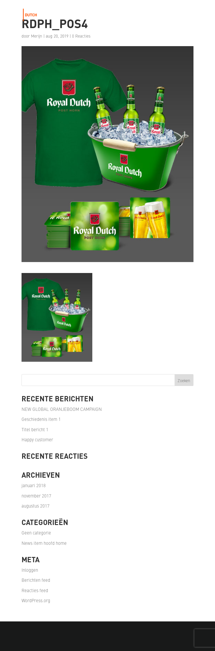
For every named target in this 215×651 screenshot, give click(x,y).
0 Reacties (81, 36)
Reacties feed (35, 590)
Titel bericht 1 (35, 429)
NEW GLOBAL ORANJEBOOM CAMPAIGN (62, 409)
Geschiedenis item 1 (41, 419)
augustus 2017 (36, 506)
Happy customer (37, 439)
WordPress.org (36, 600)
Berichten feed (36, 580)
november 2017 (36, 495)
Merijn (36, 36)
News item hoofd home (44, 543)
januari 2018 (34, 485)
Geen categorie (36, 532)
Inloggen (30, 570)
